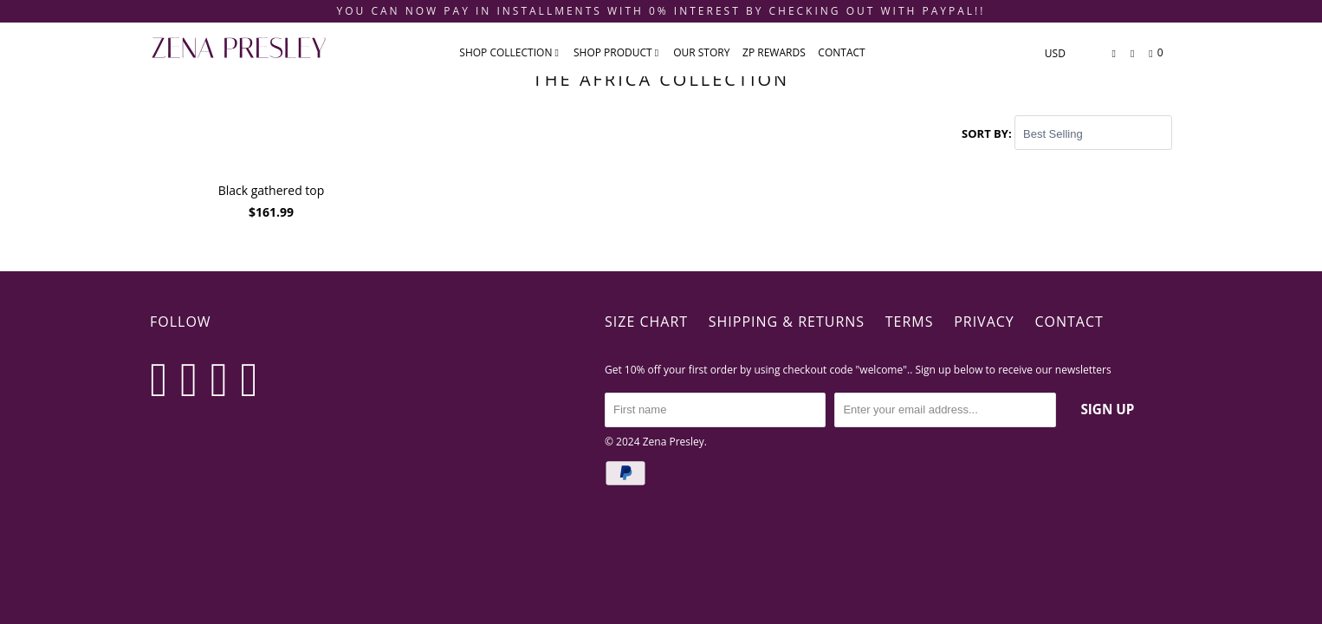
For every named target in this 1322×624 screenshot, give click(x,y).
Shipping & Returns (787, 321)
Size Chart (646, 321)
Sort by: (988, 133)
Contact (1068, 321)
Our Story (701, 52)
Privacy (984, 321)
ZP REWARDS (774, 52)
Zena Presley (673, 440)
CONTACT (841, 52)
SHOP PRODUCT (616, 52)
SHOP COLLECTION (509, 52)
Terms (909, 321)
